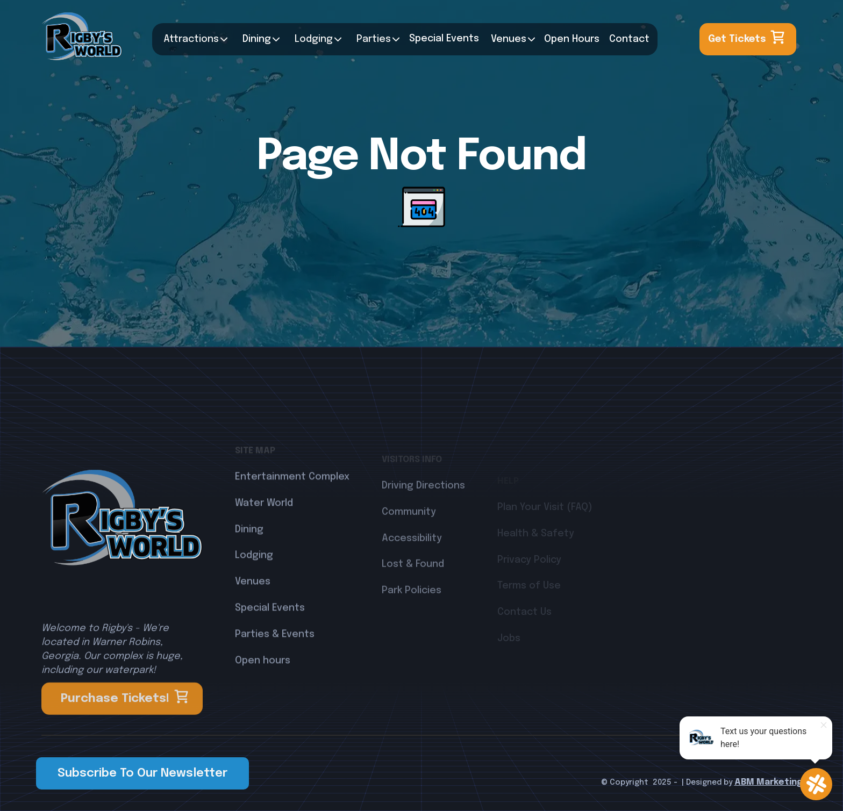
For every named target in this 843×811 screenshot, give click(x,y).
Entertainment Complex (292, 510)
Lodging (254, 589)
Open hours (262, 694)
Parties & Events (275, 668)
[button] (193, 39)
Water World (264, 537)
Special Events (270, 642)
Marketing (778, 782)
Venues (508, 39)
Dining (256, 39)
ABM (744, 782)
